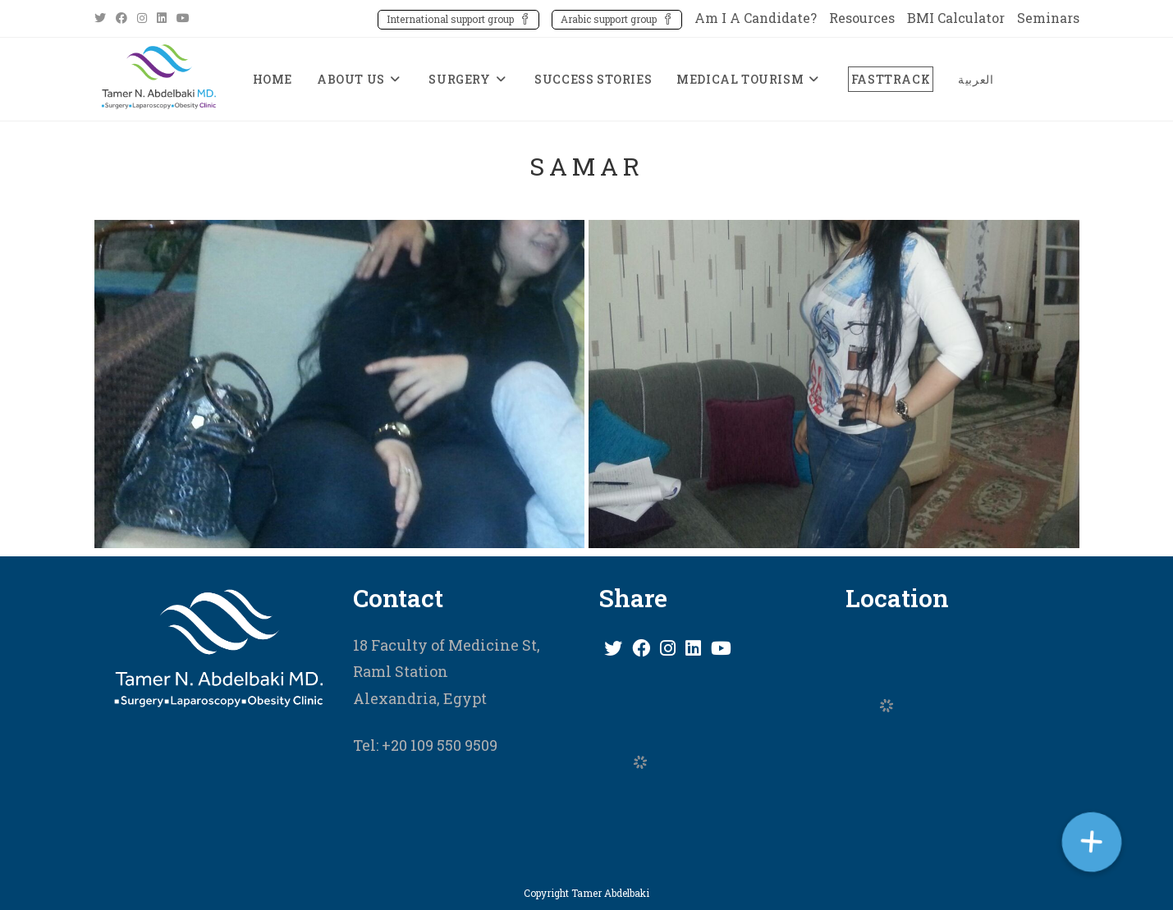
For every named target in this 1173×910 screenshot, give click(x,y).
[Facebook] (641, 648)
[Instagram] (668, 648)
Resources (862, 17)
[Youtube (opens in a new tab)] (183, 18)
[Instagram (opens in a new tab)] (142, 18)
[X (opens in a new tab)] (102, 18)
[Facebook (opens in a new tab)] (121, 18)
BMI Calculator (956, 17)
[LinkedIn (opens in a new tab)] (162, 18)
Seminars (1048, 17)
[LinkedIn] (693, 648)
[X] (613, 648)
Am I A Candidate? (755, 17)
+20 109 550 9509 (437, 745)
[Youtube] (721, 648)
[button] (1091, 841)
